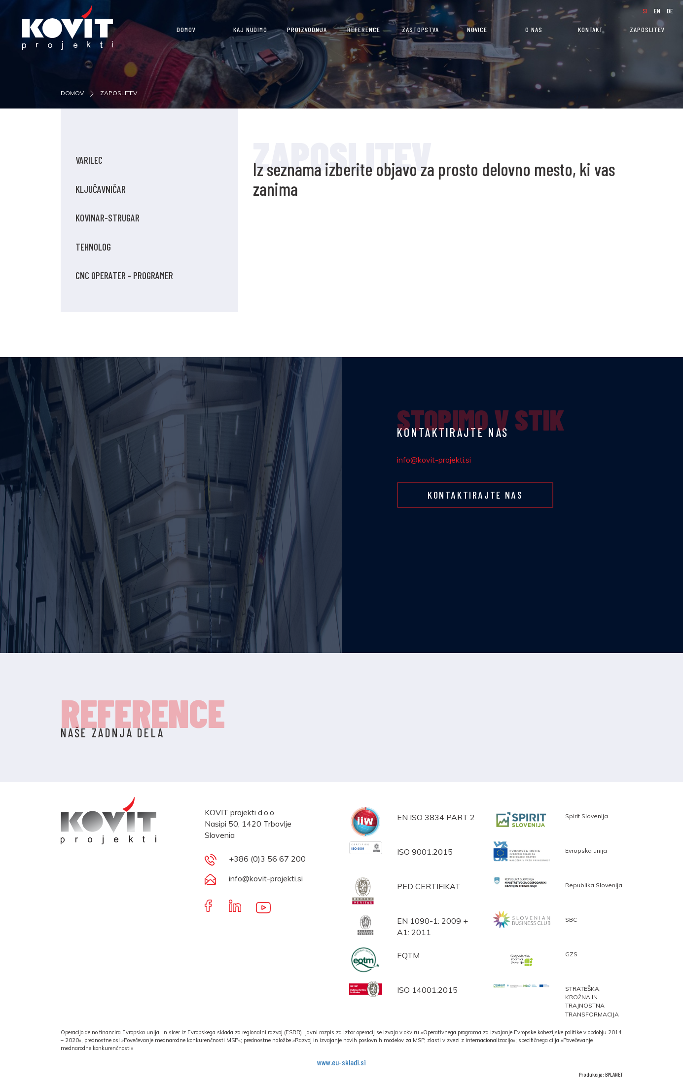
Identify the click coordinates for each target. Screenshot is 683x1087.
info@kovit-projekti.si (434, 460)
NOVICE (477, 29)
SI (646, 10)
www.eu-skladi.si (341, 1062)
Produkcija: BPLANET (601, 1074)
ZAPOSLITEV (647, 29)
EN (658, 10)
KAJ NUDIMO (250, 29)
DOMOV (186, 29)
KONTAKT (590, 29)
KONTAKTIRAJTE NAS (474, 495)
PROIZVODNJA (307, 29)
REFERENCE (363, 29)
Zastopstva (420, 29)
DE (670, 10)
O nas (533, 29)
